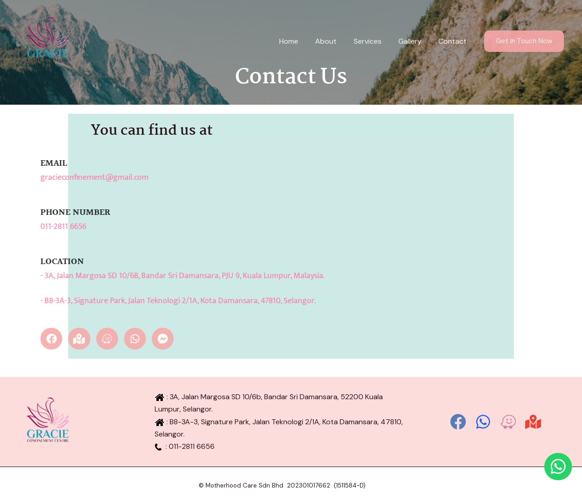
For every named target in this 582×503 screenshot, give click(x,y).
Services (373, 41)
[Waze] (508, 422)
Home (299, 41)
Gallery (413, 41)
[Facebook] (458, 422)
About (334, 41)
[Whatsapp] (483, 422)
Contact (454, 41)
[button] (524, 41)
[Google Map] (533, 422)
